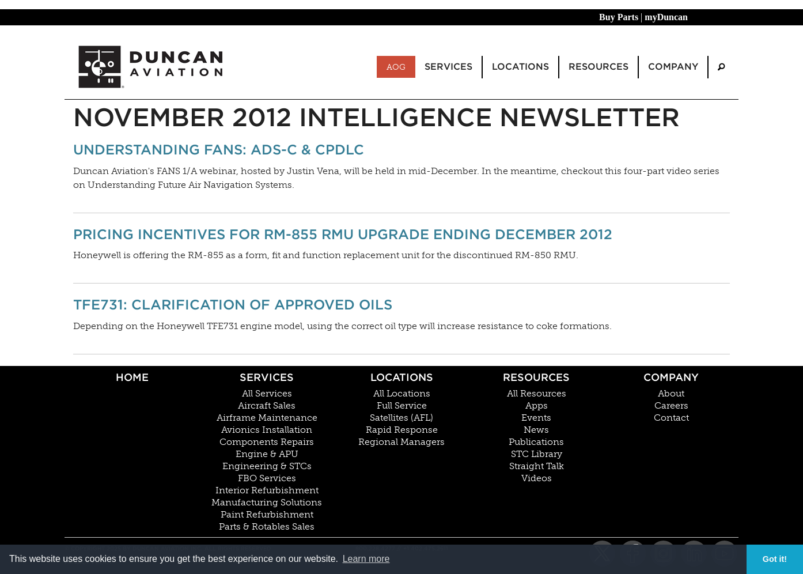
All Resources (536, 393)
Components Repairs (266, 442)
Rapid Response (402, 430)
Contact (671, 417)
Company (671, 377)
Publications (536, 442)
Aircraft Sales (267, 405)
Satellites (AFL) (401, 417)
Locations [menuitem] (520, 66)
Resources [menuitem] (598, 66)
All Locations (401, 393)
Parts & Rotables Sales (267, 526)
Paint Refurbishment (267, 514)
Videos (536, 478)
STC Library (536, 454)
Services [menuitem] (448, 66)
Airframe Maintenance (267, 417)
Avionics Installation (266, 430)
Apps (536, 405)
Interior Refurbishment (267, 490)
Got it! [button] (775, 559)
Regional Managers (401, 442)
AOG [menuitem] (396, 67)
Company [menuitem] (673, 66)
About (671, 393)
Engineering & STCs (267, 466)
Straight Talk (536, 466)
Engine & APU (267, 454)
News (536, 430)
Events (536, 417)
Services (267, 377)
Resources (536, 377)
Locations (401, 377)
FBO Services (267, 478)
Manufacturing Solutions (266, 502)
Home (132, 377)
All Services (267, 393)
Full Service (402, 405)
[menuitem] (721, 67)
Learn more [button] (366, 559)
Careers (671, 405)
